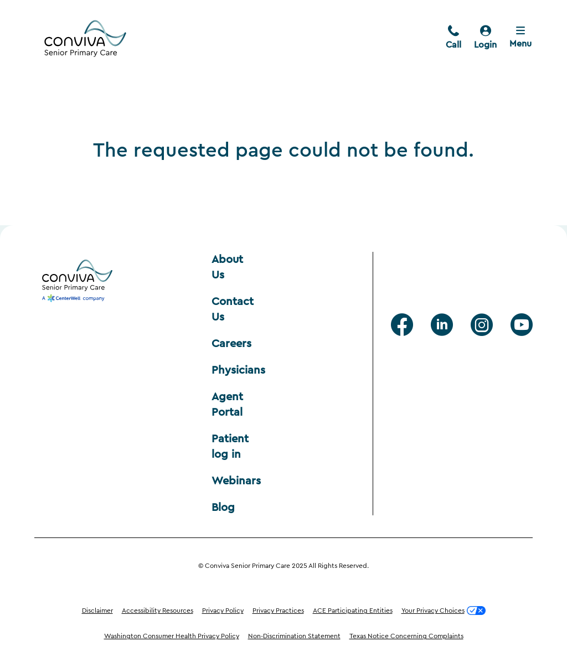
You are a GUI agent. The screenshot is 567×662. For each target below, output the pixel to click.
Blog (223, 507)
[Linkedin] (442, 325)
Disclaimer (97, 610)
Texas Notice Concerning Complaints (406, 636)
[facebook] (402, 325)
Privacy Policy (223, 610)
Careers (231, 343)
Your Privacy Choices (443, 610)
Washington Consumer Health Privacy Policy (171, 636)
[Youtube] (522, 325)
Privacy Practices (278, 610)
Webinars (232, 481)
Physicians (232, 370)
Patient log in (232, 446)
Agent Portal (229, 404)
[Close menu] (520, 38)
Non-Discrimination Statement (294, 636)
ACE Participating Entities (353, 610)
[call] (453, 38)
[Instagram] (482, 325)
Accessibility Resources (157, 610)
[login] (485, 38)
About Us (229, 267)
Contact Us (232, 309)
